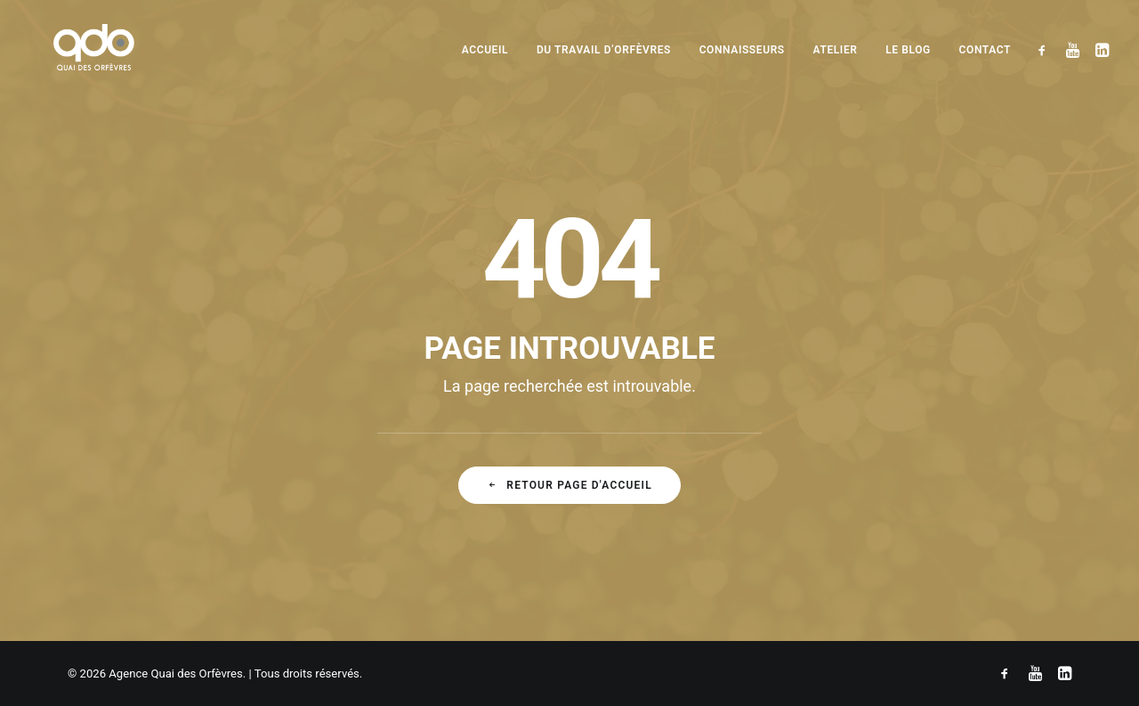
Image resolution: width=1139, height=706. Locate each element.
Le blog (908, 50)
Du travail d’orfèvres (604, 50)
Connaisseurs (742, 50)
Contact (985, 50)
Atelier (835, 50)
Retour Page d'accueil (569, 485)
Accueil (485, 50)
